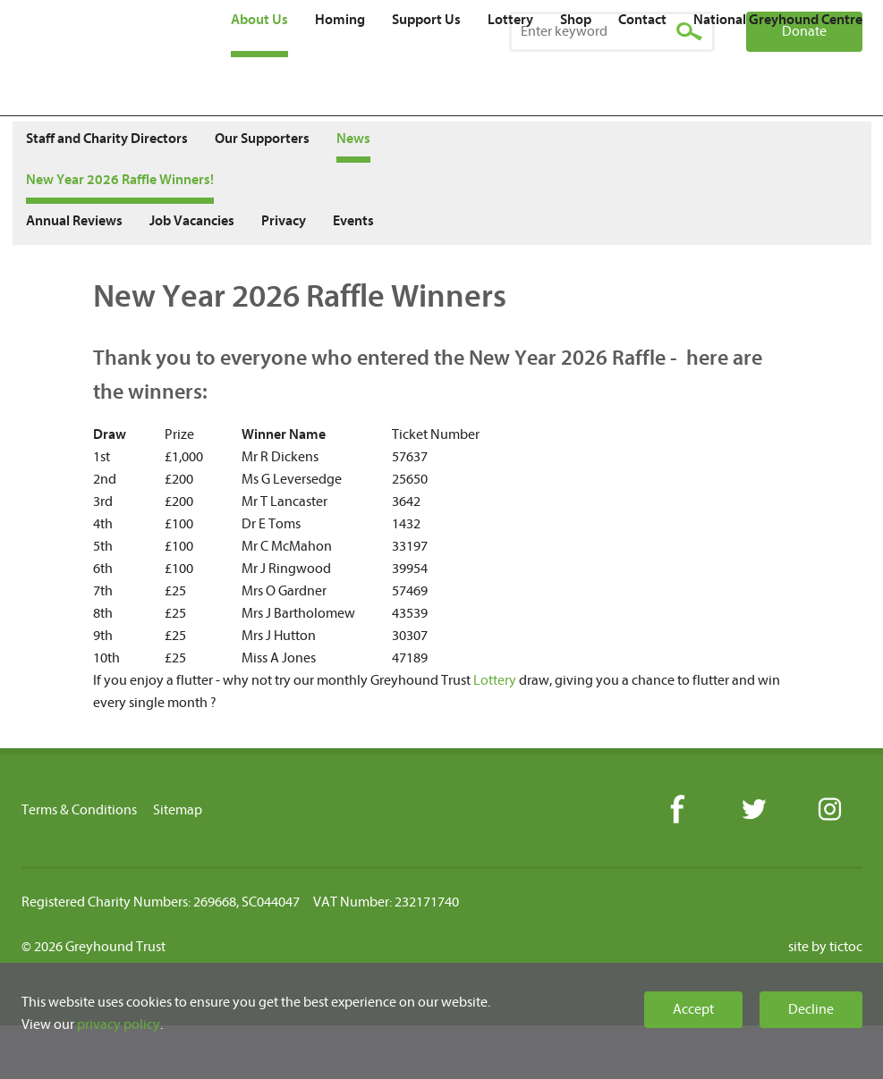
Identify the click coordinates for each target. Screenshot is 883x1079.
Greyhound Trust (117, 57)
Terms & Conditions (79, 810)
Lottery (494, 680)
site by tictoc (825, 947)
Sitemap (177, 810)
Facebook (676, 810)
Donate (804, 31)
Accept (693, 1009)
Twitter (752, 810)
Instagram (828, 810)
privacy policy (118, 1024)
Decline (811, 1009)
